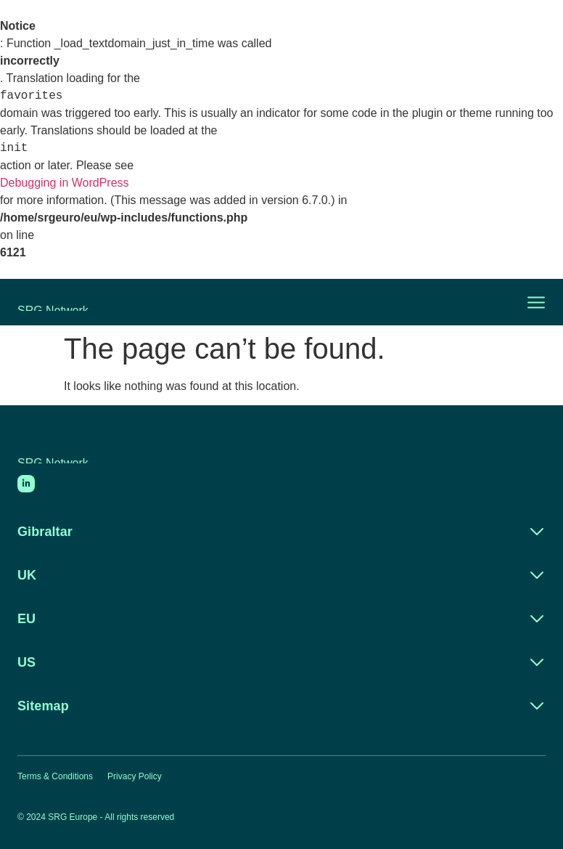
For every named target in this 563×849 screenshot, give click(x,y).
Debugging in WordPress (64, 182)
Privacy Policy (134, 776)
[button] (527, 302)
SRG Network (53, 307)
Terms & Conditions (55, 776)
